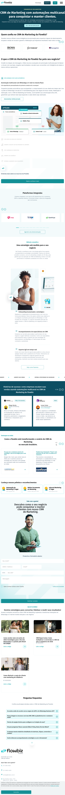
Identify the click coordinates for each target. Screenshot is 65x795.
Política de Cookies (55, 785)
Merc (10, 407)
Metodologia (38, 2)
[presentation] (12, 592)
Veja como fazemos (32, 367)
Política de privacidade (58, 586)
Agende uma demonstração (32, 232)
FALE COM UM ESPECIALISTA (32, 25)
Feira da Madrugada (45, 407)
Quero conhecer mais (32, 181)
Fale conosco (55, 3)
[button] (60, 42)
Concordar (16, 792)
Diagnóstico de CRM (47, 3)
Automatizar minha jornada (12, 99)
